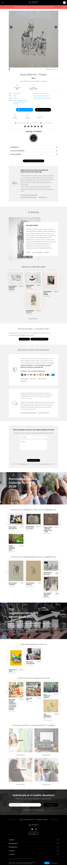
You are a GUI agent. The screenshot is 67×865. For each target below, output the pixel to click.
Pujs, (26, 102)
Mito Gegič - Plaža (29, 699)
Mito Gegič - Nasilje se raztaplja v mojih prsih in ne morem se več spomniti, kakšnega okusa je (12, 704)
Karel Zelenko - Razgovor (30, 286)
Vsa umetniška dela (32, 318)
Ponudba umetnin (20, 754)
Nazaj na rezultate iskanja (33, 161)
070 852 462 (29, 398)
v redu (46, 862)
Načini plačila (33, 378)
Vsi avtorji (46, 252)
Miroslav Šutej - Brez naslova (30, 527)
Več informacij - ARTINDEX (19, 633)
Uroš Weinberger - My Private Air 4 (47, 716)
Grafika (15, 98)
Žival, (15, 100)
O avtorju (28, 252)
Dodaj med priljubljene (20, 122)
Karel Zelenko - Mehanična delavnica (13, 288)
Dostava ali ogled (42, 378)
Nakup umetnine (24, 378)
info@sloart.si (36, 396)
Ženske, (25, 100)
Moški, (21, 100)
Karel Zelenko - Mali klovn (30, 583)
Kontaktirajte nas (42, 197)
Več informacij (54, 863)
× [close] (64, 7)
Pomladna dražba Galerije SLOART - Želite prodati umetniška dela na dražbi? (33, 7)
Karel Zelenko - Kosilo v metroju (48, 293)
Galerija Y (33, 833)
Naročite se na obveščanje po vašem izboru (33, 809)
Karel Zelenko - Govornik (30, 311)
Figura (15, 95)
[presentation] (33, 454)
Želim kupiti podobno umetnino (42, 95)
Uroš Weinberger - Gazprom (47, 696)
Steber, (22, 102)
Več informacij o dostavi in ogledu (29, 197)
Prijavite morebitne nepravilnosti (29, 412)
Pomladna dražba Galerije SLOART (22, 498)
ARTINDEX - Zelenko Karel (40, 93)
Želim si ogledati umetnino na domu (29, 194)
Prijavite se (24, 339)
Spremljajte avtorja (37, 252)
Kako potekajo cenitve (43, 412)
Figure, (15, 102)
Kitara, (18, 102)
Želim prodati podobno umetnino (42, 98)
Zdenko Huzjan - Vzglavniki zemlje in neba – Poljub (48, 529)
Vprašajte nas (33, 460)
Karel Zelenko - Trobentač (13, 583)
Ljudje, (18, 100)
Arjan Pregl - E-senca (13, 670)
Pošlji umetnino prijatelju (46, 122)
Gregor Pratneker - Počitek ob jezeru (12, 548)
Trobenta (16, 103)
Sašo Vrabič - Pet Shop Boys (30, 662)
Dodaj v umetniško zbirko (33, 122)
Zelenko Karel (17, 93)
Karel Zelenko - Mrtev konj (48, 573)
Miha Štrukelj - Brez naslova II (13, 527)
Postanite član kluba (39, 339)
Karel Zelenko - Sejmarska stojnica (48, 595)
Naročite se (50, 805)
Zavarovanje (24, 380)
